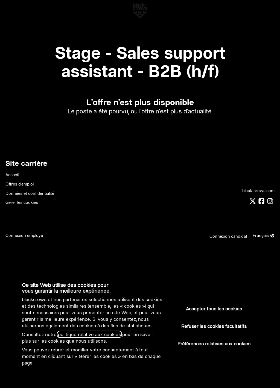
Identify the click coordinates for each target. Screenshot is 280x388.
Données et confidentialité (29, 193)
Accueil (12, 174)
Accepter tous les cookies (214, 308)
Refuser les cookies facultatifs (214, 326)
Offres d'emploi (19, 184)
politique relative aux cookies (89, 334)
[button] (269, 11)
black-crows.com (258, 190)
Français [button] (264, 235)
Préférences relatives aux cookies (213, 343)
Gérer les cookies (21, 202)
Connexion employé (24, 235)
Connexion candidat (228, 236)
